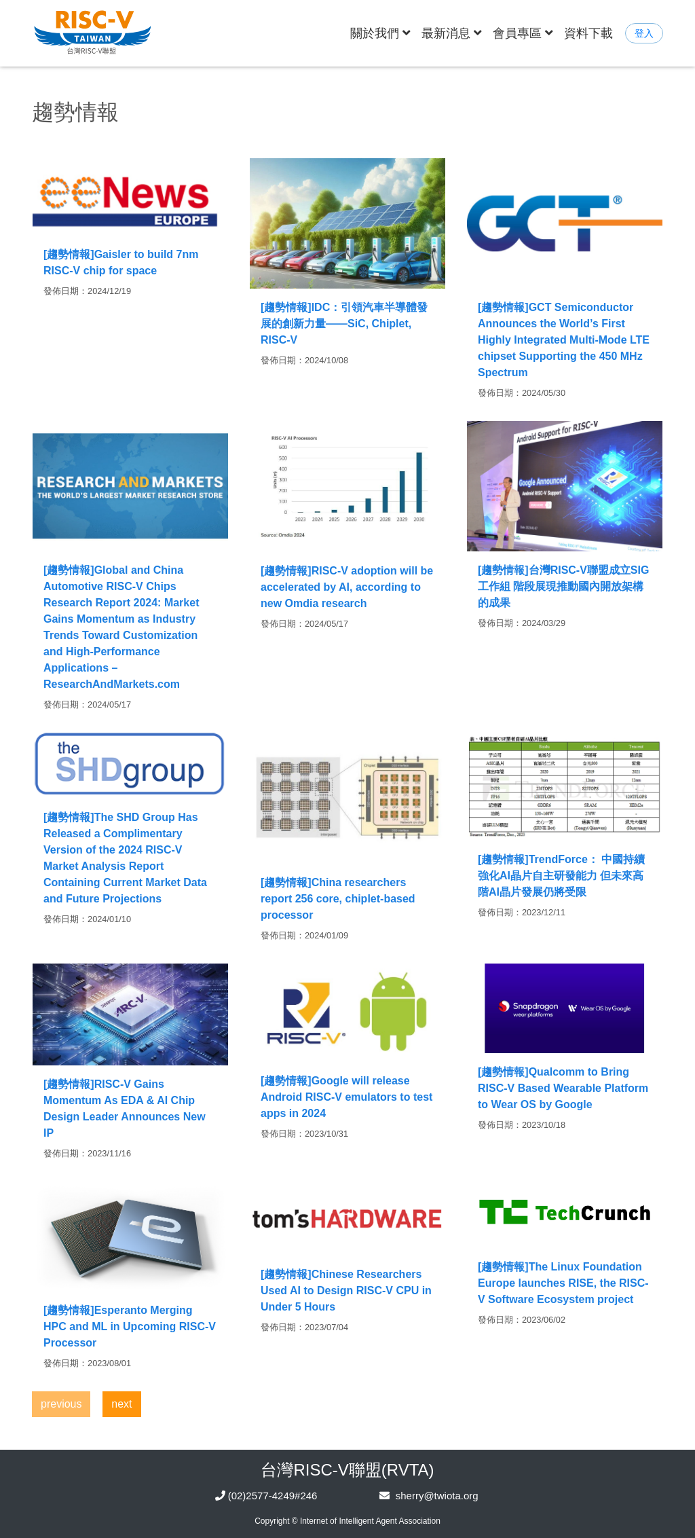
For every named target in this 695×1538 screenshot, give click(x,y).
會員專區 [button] (523, 33)
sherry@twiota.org (437, 1495)
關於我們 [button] (383, 31)
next (121, 1404)
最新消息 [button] (451, 33)
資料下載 (588, 33)
